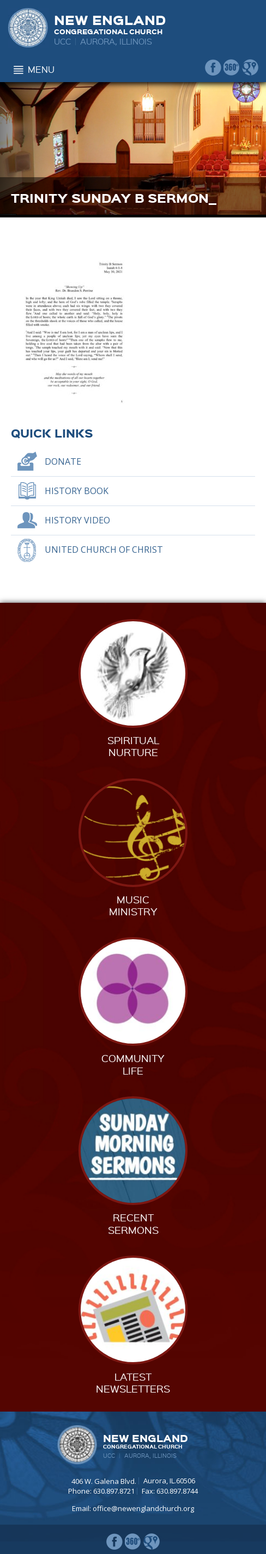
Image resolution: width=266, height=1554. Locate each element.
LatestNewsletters (133, 1382)
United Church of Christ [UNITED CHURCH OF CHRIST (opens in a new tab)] (104, 550)
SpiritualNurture (133, 746)
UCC (62, 41)
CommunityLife (133, 1064)
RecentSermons (133, 1223)
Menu (41, 69)
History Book (76, 491)
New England (110, 23)
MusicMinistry (133, 905)
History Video (77, 520)
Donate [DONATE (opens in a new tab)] (63, 461)
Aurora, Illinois (116, 41)
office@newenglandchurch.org (143, 1508)
